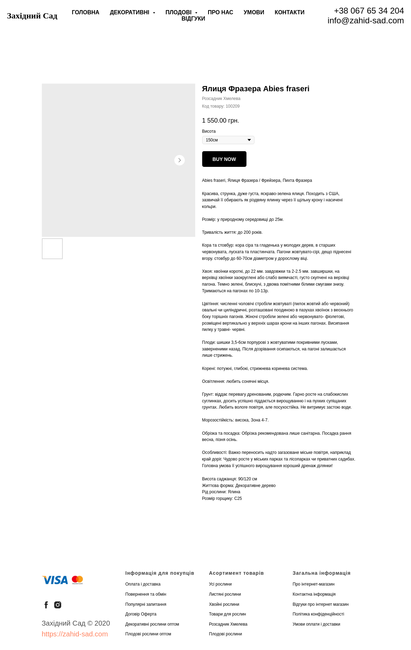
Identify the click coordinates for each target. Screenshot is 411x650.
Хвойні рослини (224, 604)
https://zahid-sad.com (75, 634)
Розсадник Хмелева (228, 624)
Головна (85, 12)
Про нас (220, 12)
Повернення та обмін (145, 594)
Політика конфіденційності (318, 614)
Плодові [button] (179, 12)
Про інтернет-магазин (314, 584)
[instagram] (57, 605)
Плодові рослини (225, 634)
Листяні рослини (225, 594)
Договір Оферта (141, 614)
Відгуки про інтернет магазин (321, 604)
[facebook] (46, 605)
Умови (254, 12)
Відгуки (193, 19)
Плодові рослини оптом (148, 634)
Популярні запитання (146, 604)
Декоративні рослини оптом (152, 624)
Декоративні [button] (130, 12)
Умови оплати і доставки (317, 624)
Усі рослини (220, 584)
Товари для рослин (227, 614)
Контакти (290, 12)
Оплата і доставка (143, 584)
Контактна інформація (314, 594)
